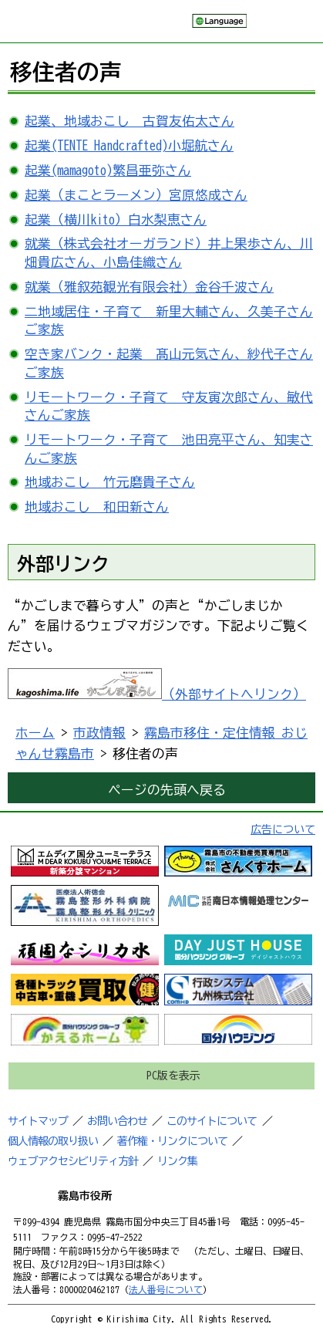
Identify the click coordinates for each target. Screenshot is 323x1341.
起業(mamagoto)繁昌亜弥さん (108, 170)
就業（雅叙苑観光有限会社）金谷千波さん (149, 286)
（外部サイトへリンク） (157, 694)
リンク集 (177, 1161)
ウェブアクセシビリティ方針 (73, 1161)
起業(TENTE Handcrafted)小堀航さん (129, 145)
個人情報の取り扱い (53, 1141)
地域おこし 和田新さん (97, 506)
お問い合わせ (117, 1121)
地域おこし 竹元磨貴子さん (110, 481)
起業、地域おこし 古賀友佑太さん (129, 120)
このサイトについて (212, 1121)
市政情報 (99, 732)
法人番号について (166, 1289)
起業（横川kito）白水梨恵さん (116, 219)
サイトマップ (38, 1121)
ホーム (35, 732)
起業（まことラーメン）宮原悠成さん (136, 194)
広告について (283, 829)
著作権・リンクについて (172, 1141)
